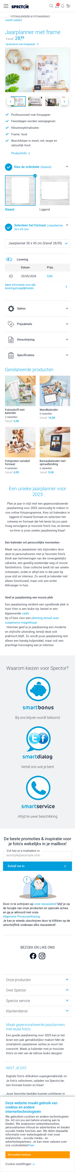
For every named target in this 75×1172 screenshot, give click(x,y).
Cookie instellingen (20, 1164)
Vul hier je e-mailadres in (23, 851)
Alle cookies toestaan (19, 1154)
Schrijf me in (16, 866)
